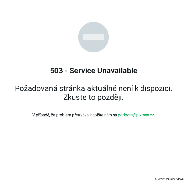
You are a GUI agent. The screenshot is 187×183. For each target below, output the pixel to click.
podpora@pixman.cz (136, 115)
